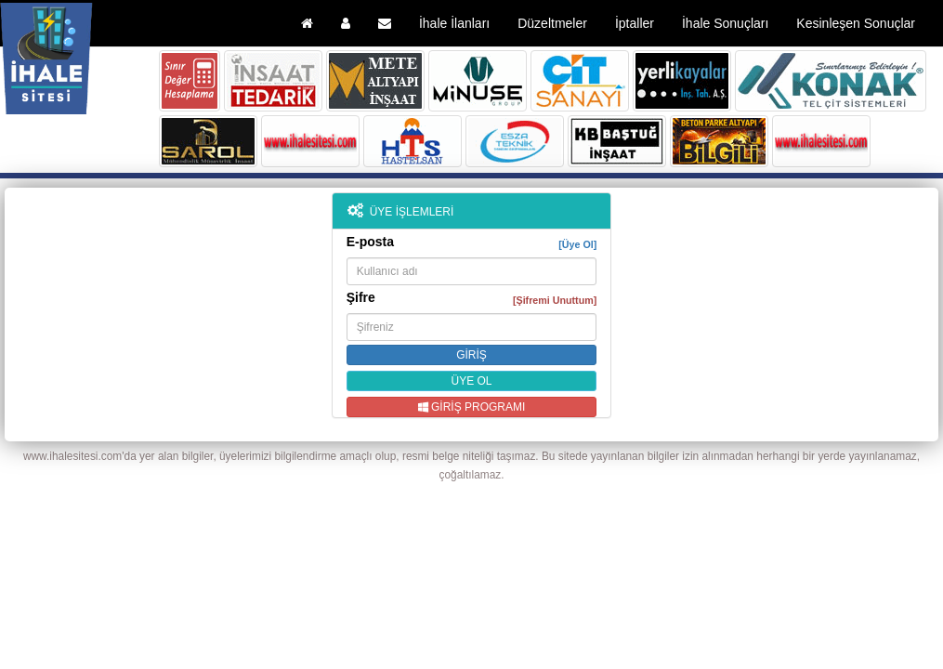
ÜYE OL (471, 380)
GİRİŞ (471, 354)
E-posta (472, 242)
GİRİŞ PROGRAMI (472, 406)
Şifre (472, 298)
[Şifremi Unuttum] (554, 300)
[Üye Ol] (577, 244)
